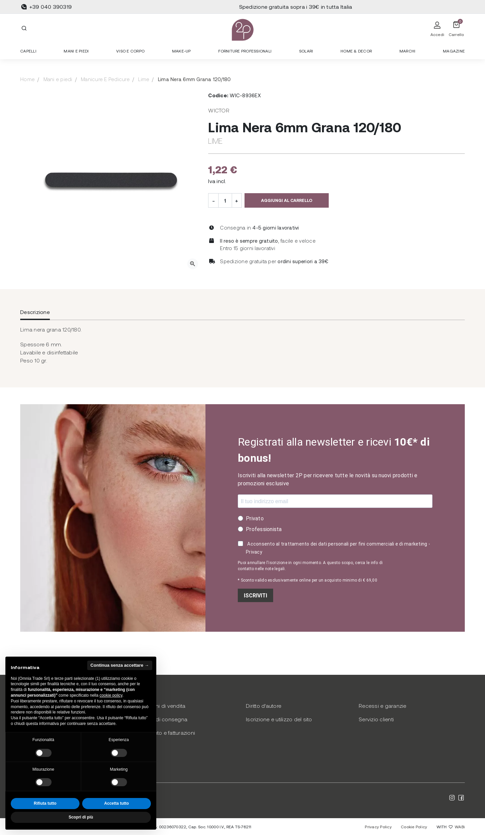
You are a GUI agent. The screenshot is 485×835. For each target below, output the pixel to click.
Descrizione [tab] (35, 312)
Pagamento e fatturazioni (164, 732)
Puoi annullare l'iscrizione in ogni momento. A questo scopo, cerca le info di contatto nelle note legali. (310, 565)
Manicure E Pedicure (105, 79)
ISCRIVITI (255, 595)
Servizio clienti (376, 719)
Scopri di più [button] (81, 817)
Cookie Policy (414, 826)
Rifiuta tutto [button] (45, 803)
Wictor (218, 110)
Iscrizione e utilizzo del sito (279, 719)
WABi (460, 826)
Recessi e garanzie (383, 705)
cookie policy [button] (110, 695)
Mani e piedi (57, 79)
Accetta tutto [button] (116, 803)
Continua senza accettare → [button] (120, 665)
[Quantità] (225, 200)
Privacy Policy (378, 826)
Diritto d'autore (263, 705)
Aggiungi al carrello (286, 200)
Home (27, 79)
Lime (143, 79)
